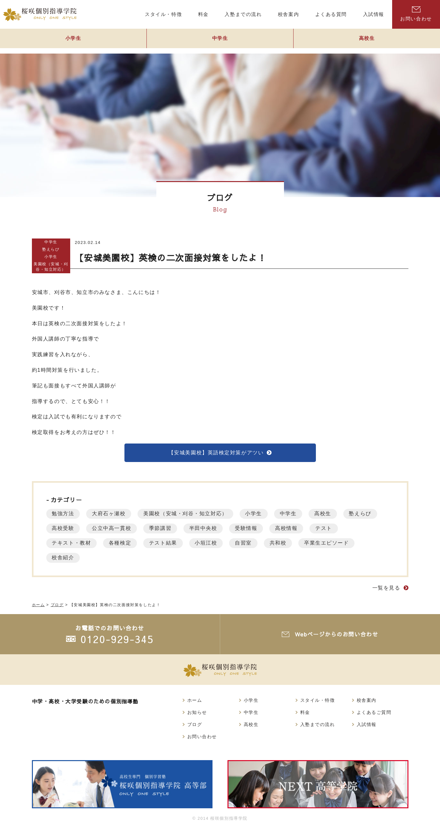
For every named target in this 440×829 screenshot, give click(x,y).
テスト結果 (167, 544)
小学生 (73, 40)
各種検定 (122, 544)
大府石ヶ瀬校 (111, 514)
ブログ (194, 726)
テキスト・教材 (72, 544)
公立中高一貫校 (113, 529)
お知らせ (197, 713)
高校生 (367, 40)
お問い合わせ (416, 13)
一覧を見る (386, 588)
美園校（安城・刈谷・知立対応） (51, 266)
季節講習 (164, 529)
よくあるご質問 (374, 713)
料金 (305, 713)
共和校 (285, 544)
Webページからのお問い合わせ (337, 635)
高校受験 (64, 529)
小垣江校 (211, 544)
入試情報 (367, 726)
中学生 (220, 40)
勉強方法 (64, 514)
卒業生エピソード (335, 544)
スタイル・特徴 (317, 701)
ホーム (194, 701)
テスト (332, 529)
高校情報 (294, 529)
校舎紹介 (64, 558)
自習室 (250, 544)
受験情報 (253, 529)
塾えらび (50, 249)
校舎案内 (367, 701)
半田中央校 (208, 529)
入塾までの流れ (317, 726)
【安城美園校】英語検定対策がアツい (216, 453)
